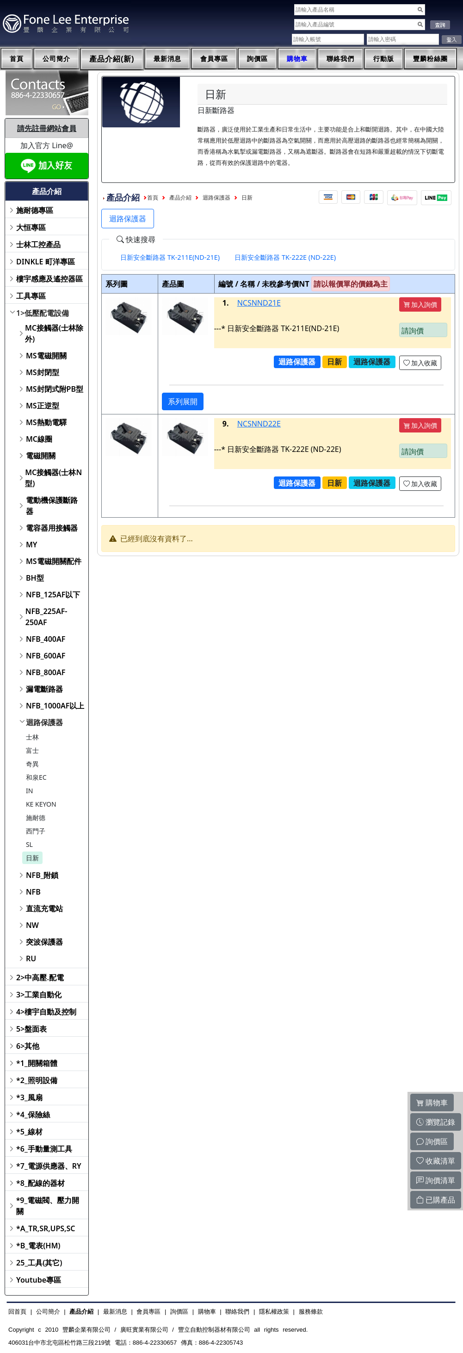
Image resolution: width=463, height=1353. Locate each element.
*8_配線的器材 (40, 1183)
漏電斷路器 (44, 689)
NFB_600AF (45, 656)
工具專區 (31, 296)
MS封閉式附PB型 (54, 389)
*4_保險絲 (33, 1114)
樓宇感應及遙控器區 (49, 279)
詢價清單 (435, 1180)
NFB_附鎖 (42, 875)
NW (32, 925)
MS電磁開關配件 (53, 561)
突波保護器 (44, 942)
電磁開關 (41, 456)
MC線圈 (39, 439)
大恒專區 (31, 227)
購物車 (297, 59)
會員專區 (214, 59)
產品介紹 (180, 197)
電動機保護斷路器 (52, 505)
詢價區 (257, 59)
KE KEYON (41, 804)
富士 (32, 750)
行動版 (383, 59)
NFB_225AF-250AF (46, 616)
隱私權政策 (274, 1311)
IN (29, 790)
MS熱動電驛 (46, 422)
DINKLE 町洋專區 (45, 262)
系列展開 (183, 401)
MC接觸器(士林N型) (53, 478)
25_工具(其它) (39, 1263)
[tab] (170, 257)
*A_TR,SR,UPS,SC (45, 1228)
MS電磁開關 (46, 356)
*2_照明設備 (36, 1080)
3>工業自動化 (39, 995)
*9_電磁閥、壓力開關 (48, 1205)
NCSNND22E (259, 424)
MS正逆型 (42, 406)
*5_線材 (29, 1132)
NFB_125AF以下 (53, 594)
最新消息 (167, 59)
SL (29, 844)
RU (31, 958)
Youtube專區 (38, 1280)
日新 (32, 857)
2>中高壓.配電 (40, 977)
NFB (33, 892)
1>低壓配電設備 (42, 313)
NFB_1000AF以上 (55, 706)
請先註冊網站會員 (46, 128)
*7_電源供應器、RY (48, 1166)
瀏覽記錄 (435, 1122)
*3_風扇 (29, 1097)
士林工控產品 (38, 244)
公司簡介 (56, 59)
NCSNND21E (259, 303)
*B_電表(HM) (38, 1245)
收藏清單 (435, 1161)
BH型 (35, 578)
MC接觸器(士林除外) (54, 333)
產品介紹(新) (112, 59)
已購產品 (435, 1200)
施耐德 (35, 817)
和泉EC (36, 777)
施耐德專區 (34, 210)
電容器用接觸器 (52, 528)
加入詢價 (420, 304)
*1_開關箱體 (36, 1063)
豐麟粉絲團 (430, 59)
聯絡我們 (340, 59)
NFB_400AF (45, 639)
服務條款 (311, 1311)
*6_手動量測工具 (44, 1149)
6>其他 (27, 1046)
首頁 (17, 59)
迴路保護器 (44, 722)
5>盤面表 (31, 1029)
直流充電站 (44, 908)
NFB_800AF (45, 672)
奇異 (32, 763)
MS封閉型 (42, 372)
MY (31, 544)
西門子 (35, 831)
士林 (32, 737)
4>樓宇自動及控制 (46, 1012)
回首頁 (17, 1311)
